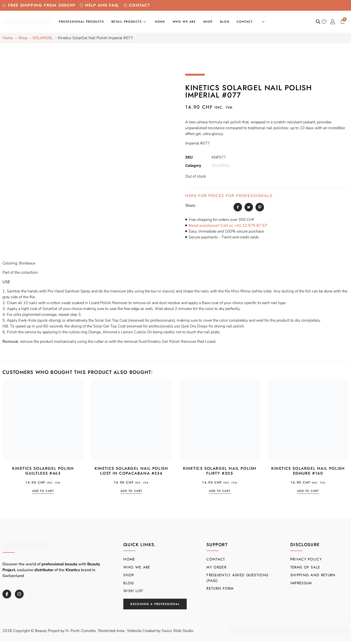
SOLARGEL (221, 166)
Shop (208, 21)
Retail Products (129, 21)
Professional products (81, 21)
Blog (224, 21)
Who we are (184, 21)
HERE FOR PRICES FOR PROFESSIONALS (229, 196)
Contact (245, 21)
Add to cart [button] (43, 491)
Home (160, 21)
